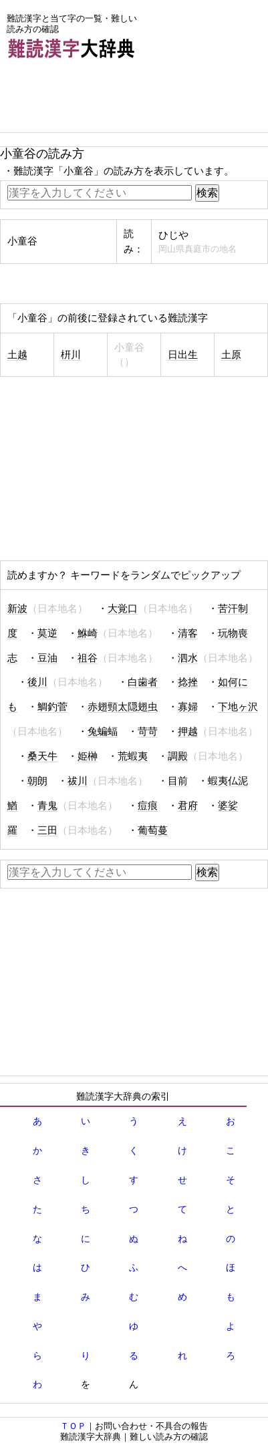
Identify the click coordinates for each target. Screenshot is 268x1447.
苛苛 (148, 731)
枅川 (71, 354)
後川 (37, 682)
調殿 (178, 756)
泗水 (188, 658)
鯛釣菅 (52, 706)
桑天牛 (42, 756)
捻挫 (188, 682)
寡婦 (188, 706)
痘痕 (148, 805)
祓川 (78, 781)
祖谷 (88, 658)
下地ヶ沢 (238, 706)
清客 (188, 633)
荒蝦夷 (133, 756)
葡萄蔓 (153, 830)
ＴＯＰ (73, 1426)
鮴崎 (88, 633)
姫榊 (88, 756)
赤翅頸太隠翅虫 (123, 706)
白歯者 (143, 682)
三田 (47, 830)
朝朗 (37, 781)
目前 (178, 781)
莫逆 (47, 633)
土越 (17, 354)
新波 (17, 608)
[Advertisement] (107, 98)
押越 (188, 731)
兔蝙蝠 (103, 731)
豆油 (47, 658)
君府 (188, 805)
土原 (231, 354)
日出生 (183, 354)
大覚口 (123, 608)
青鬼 (47, 805)
